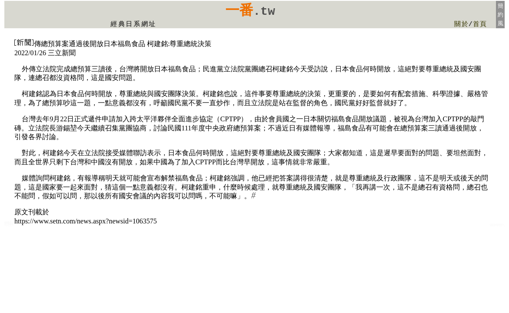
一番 (239, 10)
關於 (461, 24)
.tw (264, 11)
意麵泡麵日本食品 (497, 225)
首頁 (480, 24)
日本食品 (7, 221)
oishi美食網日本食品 (8, 225)
